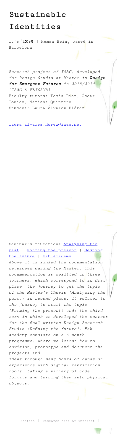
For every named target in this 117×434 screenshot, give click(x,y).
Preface (27, 421)
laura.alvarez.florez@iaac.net (45, 124)
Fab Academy (57, 256)
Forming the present (52, 250)
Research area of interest (69, 421)
